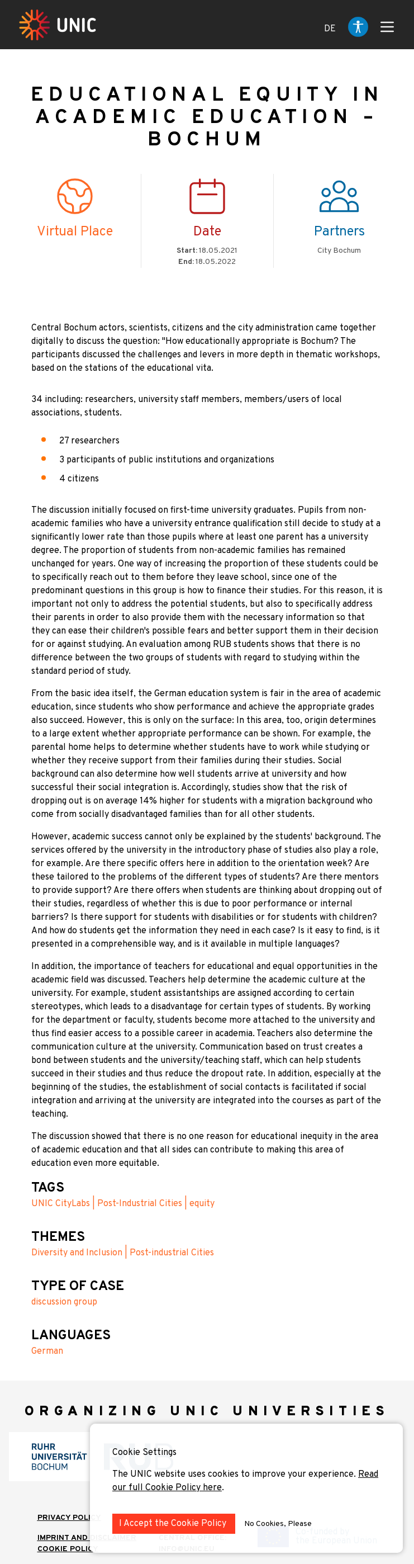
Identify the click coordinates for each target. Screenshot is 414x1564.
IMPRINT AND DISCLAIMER (86, 1538)
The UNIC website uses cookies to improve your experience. (235, 1474)
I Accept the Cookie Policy (174, 1523)
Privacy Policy (69, 1518)
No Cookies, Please (278, 1524)
